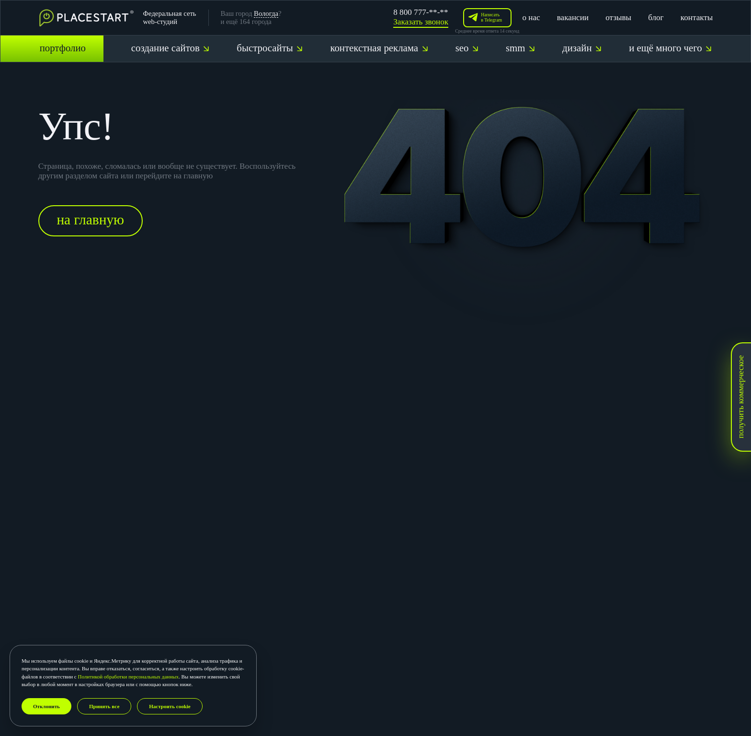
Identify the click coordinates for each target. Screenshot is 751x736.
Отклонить (46, 706)
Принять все (104, 706)
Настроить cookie (169, 706)
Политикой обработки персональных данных (128, 676)
